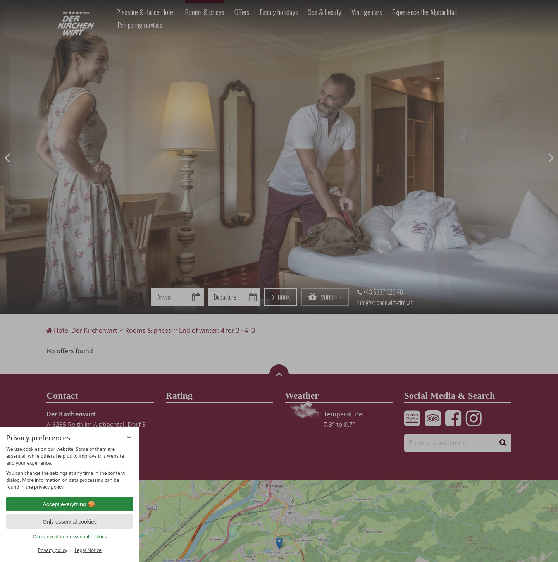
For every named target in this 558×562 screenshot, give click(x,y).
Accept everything (69, 504)
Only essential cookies (69, 522)
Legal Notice (88, 550)
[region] (69, 468)
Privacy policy (52, 550)
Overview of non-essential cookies (70, 536)
